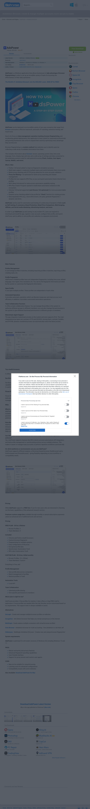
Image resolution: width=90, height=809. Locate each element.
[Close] (75, 376)
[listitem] (45, 401)
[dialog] (45, 404)
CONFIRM (32, 430)
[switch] (67, 404)
